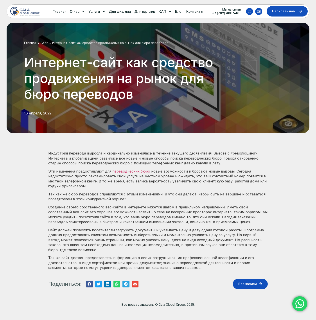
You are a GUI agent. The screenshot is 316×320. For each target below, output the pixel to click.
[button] (89, 284)
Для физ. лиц (120, 11)
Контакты (194, 11)
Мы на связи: (227, 11)
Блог (179, 11)
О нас (77, 11)
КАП (165, 11)
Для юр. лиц (144, 11)
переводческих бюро (131, 171)
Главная (59, 11)
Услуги (97, 11)
